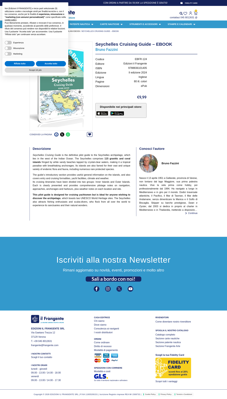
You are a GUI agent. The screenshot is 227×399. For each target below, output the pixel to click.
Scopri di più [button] (35, 391)
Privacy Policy (166, 394)
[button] (56, 134)
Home (32, 31)
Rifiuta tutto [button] (20, 384)
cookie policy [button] (10, 341)
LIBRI (50, 31)
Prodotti (41, 31)
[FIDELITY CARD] (181, 3)
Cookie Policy (150, 394)
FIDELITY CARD (191, 3)
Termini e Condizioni (184, 394)
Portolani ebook (71, 31)
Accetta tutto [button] (51, 384)
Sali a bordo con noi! (113, 278)
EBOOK (57, 31)
